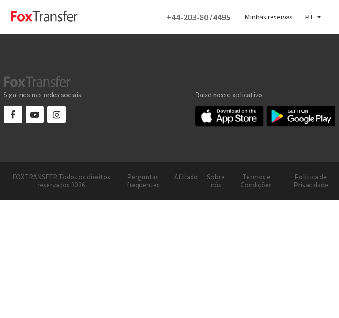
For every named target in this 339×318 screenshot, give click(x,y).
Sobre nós (216, 181)
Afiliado (186, 177)
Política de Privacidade (311, 181)
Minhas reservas (269, 17)
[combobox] (314, 17)
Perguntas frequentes (143, 181)
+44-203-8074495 (198, 17)
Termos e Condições (256, 181)
